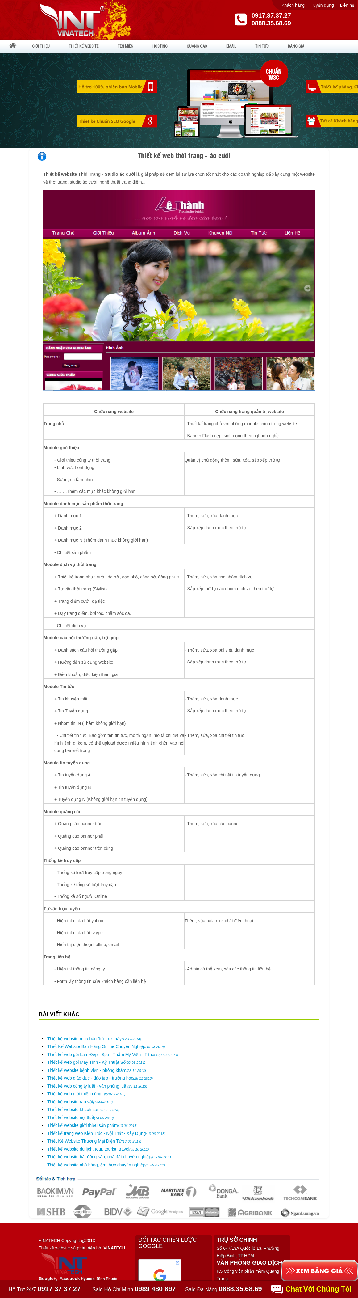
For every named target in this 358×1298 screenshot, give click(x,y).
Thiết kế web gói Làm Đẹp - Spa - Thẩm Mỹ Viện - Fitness (112, 1054)
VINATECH (114, 1247)
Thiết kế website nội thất (80, 1117)
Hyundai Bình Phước (99, 1279)
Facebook (70, 1278)
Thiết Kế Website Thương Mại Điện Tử (94, 1141)
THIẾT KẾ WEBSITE (83, 46)
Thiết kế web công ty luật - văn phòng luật (97, 1086)
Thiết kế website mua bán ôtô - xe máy (94, 1038)
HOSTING (160, 46)
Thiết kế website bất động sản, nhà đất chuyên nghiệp (109, 1156)
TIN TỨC (262, 46)
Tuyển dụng (322, 5)
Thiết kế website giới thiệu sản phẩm (92, 1125)
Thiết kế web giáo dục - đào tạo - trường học (100, 1078)
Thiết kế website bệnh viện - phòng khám (96, 1070)
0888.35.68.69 (271, 23)
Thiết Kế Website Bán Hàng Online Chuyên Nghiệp (106, 1046)
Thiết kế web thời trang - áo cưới (184, 155)
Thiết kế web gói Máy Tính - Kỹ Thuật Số (96, 1062)
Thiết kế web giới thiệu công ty (86, 1093)
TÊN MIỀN (125, 46)
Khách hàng (293, 5)
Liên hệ (347, 5)
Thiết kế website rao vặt (80, 1101)
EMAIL (231, 46)
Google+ (47, 1278)
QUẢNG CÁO (197, 46)
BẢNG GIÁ (296, 46)
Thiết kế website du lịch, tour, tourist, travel (98, 1149)
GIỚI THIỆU (41, 46)
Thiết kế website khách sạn (83, 1109)
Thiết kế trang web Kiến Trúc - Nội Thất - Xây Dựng (106, 1133)
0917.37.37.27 (271, 15)
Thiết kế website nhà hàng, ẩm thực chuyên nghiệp (106, 1164)
